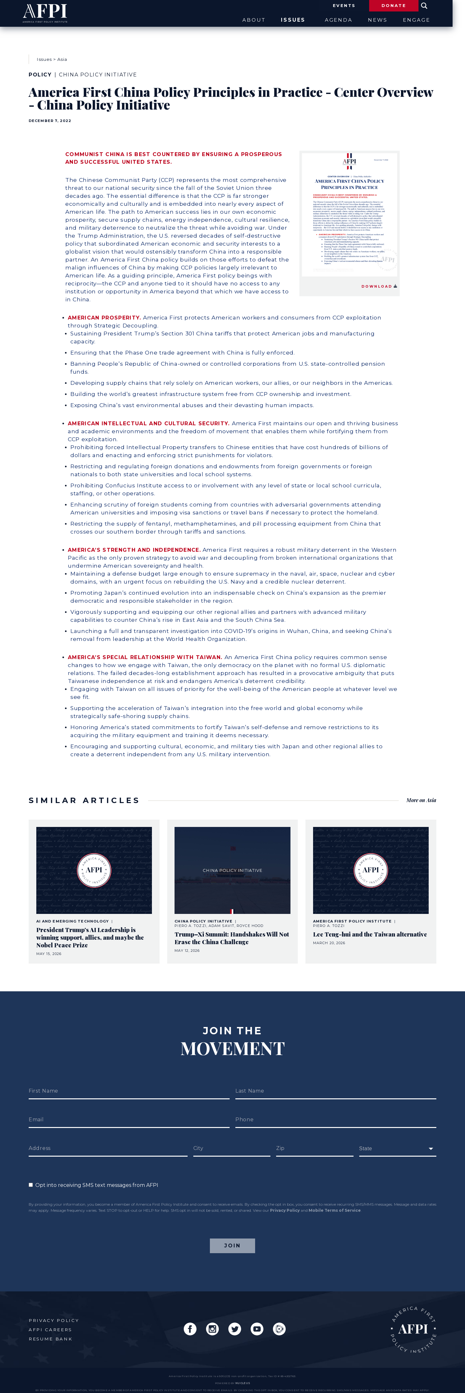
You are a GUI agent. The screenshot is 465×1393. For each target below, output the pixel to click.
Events (348, 5)
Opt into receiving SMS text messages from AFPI (93, 1176)
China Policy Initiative (98, 72)
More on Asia (421, 793)
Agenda (338, 20)
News (380, 20)
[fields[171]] (398, 1139)
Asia (62, 56)
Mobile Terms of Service (335, 1200)
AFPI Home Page (413, 1320)
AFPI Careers (50, 1320)
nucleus (242, 1373)
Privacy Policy (285, 1200)
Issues (293, 20)
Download (379, 281)
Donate (399, 5)
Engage (423, 20)
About (250, 20)
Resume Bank (51, 1329)
